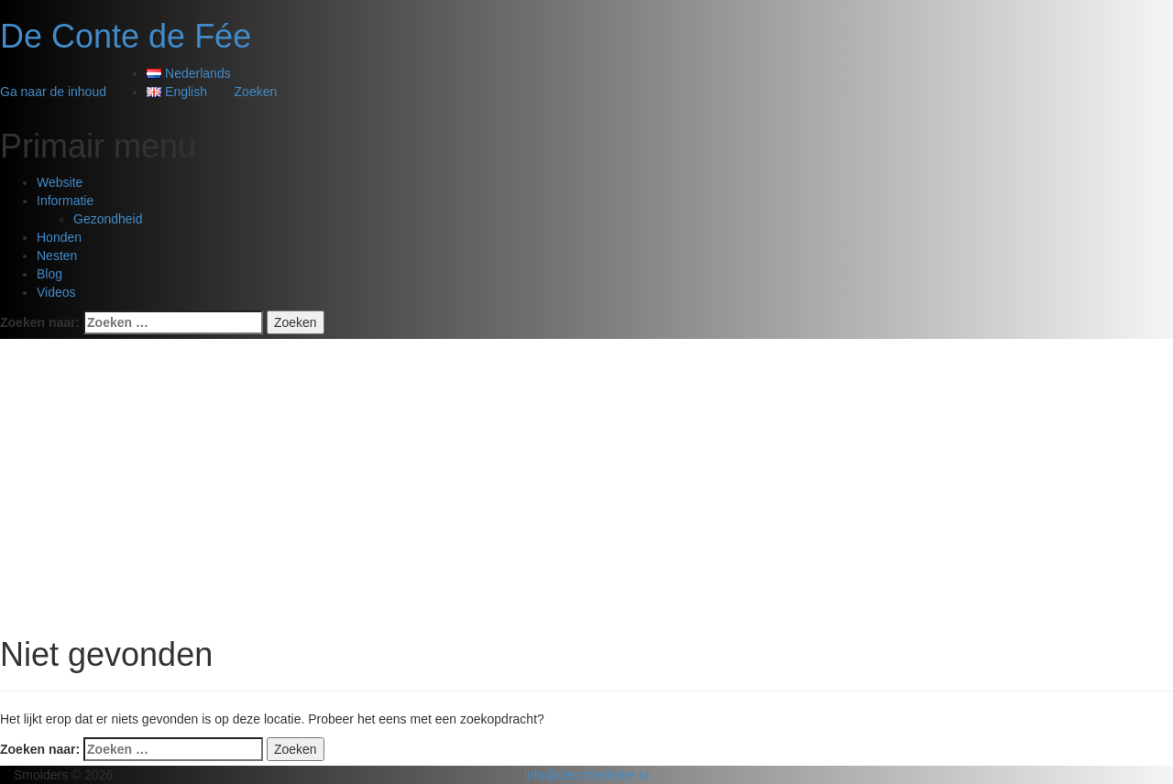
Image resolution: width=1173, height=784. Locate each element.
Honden (59, 237)
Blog (49, 274)
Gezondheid (108, 219)
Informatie (65, 200)
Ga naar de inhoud (53, 91)
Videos (56, 292)
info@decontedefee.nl (586, 775)
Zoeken (256, 91)
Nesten (57, 255)
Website (59, 182)
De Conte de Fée (125, 36)
